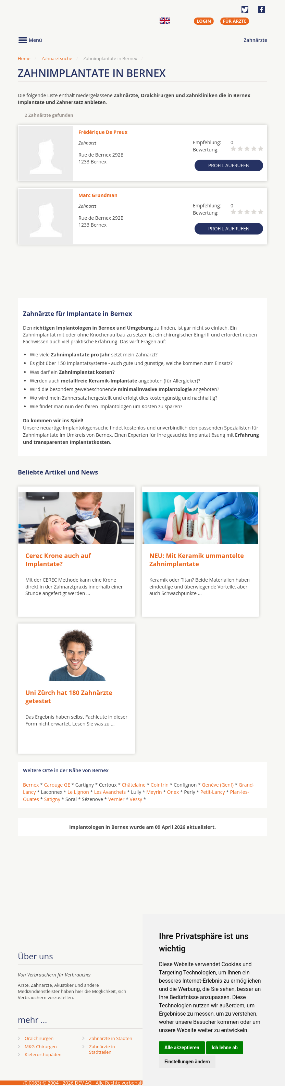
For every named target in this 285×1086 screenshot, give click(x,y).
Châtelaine (134, 784)
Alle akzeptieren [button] (181, 1047)
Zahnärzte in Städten (110, 1038)
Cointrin (160, 784)
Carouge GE (57, 784)
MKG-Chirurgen (41, 1046)
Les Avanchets (110, 792)
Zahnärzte (255, 40)
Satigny (52, 799)
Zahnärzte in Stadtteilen (102, 1049)
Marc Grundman (97, 195)
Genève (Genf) (218, 784)
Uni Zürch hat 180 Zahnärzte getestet (68, 696)
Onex (173, 792)
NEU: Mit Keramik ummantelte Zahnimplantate (196, 559)
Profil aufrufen (229, 165)
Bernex (31, 784)
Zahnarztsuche (56, 58)
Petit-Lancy (212, 792)
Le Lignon (78, 792)
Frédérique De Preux (102, 132)
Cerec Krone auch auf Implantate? (58, 559)
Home (24, 58)
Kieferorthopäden (43, 1054)
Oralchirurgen (39, 1038)
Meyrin (154, 792)
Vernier (116, 799)
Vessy (136, 799)
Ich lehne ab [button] (225, 1047)
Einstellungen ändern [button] (187, 1061)
